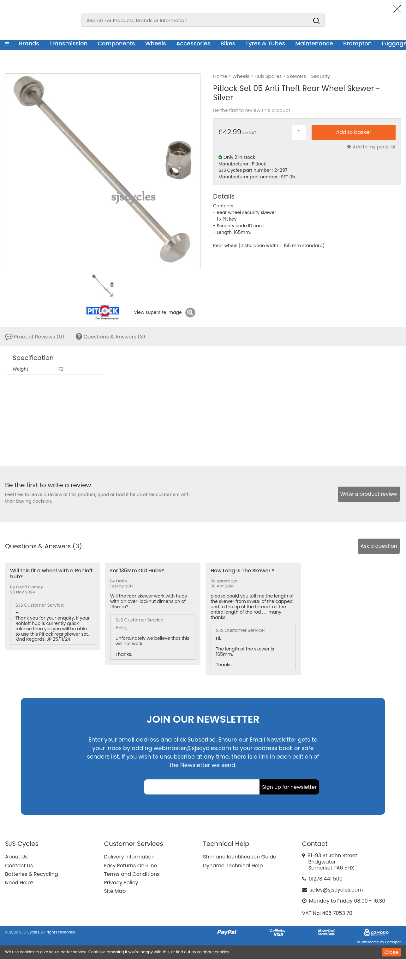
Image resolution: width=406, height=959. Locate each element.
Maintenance (314, 43)
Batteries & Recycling (31, 874)
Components (116, 43)
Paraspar (393, 942)
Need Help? (19, 882)
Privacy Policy (121, 882)
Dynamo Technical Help (233, 865)
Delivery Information (129, 856)
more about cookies (210, 952)
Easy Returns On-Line (130, 865)
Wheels (155, 43)
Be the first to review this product (251, 110)
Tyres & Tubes (265, 43)
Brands (29, 43)
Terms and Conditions (132, 874)
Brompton (357, 43)
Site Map (115, 891)
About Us (16, 856)
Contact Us (19, 865)
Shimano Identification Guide (239, 856)
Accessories (193, 43)
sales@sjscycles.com (336, 889)
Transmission (68, 43)
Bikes (227, 43)
